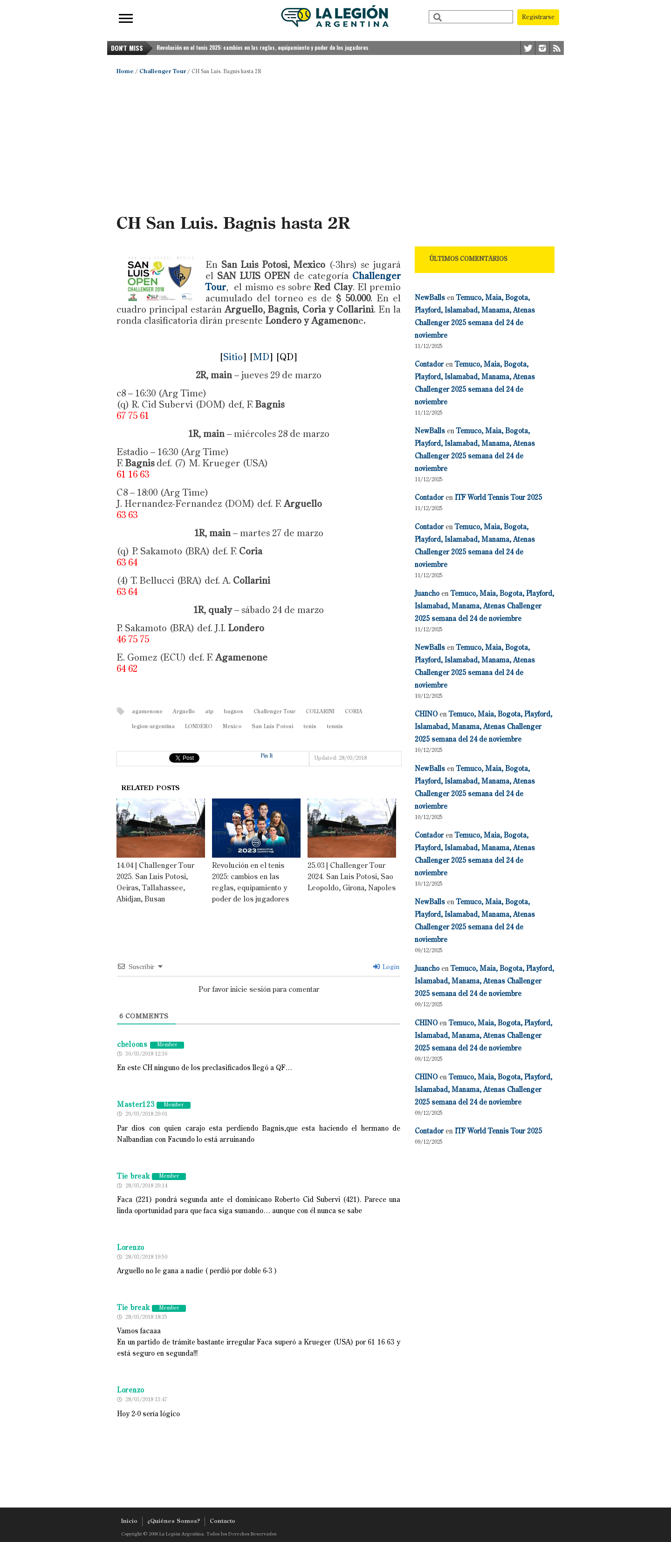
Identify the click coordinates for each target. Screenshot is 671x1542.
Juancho (427, 593)
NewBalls (430, 297)
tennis (335, 727)
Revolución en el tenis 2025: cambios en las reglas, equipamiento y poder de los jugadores (263, 47)
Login (386, 967)
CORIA (354, 712)
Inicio (129, 1521)
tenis (309, 727)
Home (125, 72)
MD (261, 357)
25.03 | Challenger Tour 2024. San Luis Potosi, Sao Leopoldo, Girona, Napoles (352, 877)
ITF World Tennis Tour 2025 (498, 497)
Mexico (232, 727)
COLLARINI (320, 712)
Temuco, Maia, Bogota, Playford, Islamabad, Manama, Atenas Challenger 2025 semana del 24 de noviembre (484, 606)
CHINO (426, 714)
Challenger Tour (162, 72)
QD (287, 357)
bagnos (233, 712)
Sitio (233, 357)
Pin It (266, 756)
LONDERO (198, 727)
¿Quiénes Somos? (173, 1521)
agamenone (147, 712)
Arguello (184, 712)
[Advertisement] (335, 144)
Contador (429, 364)
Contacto (222, 1521)
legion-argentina (153, 727)
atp (209, 712)
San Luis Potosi (272, 727)
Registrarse (538, 17)
